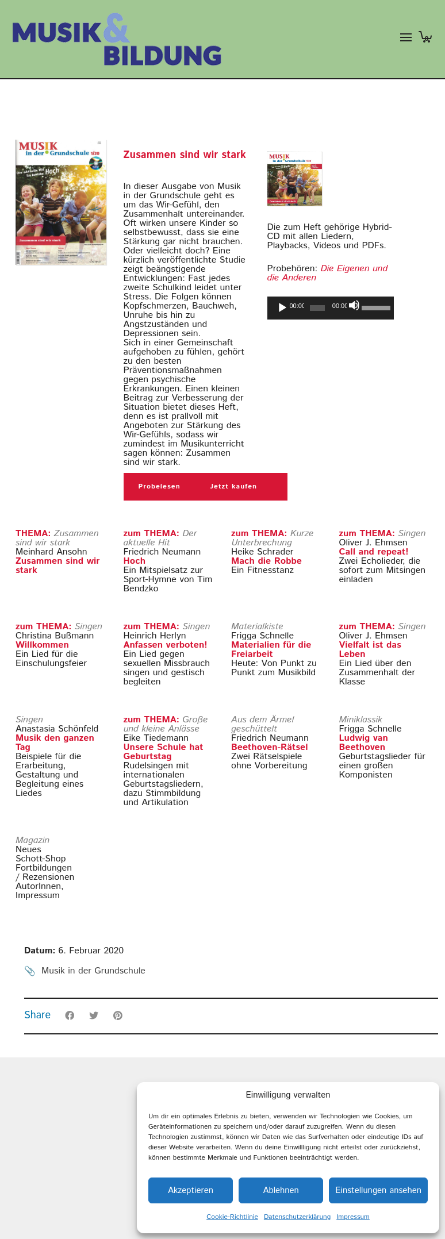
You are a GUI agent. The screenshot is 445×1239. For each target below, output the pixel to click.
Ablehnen (280, 1190)
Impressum (353, 1217)
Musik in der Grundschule (93, 971)
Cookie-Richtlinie (232, 1217)
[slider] (317, 308)
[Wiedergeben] (282, 308)
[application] (330, 308)
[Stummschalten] (354, 305)
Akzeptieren (190, 1190)
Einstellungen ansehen (378, 1190)
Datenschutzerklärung (297, 1217)
